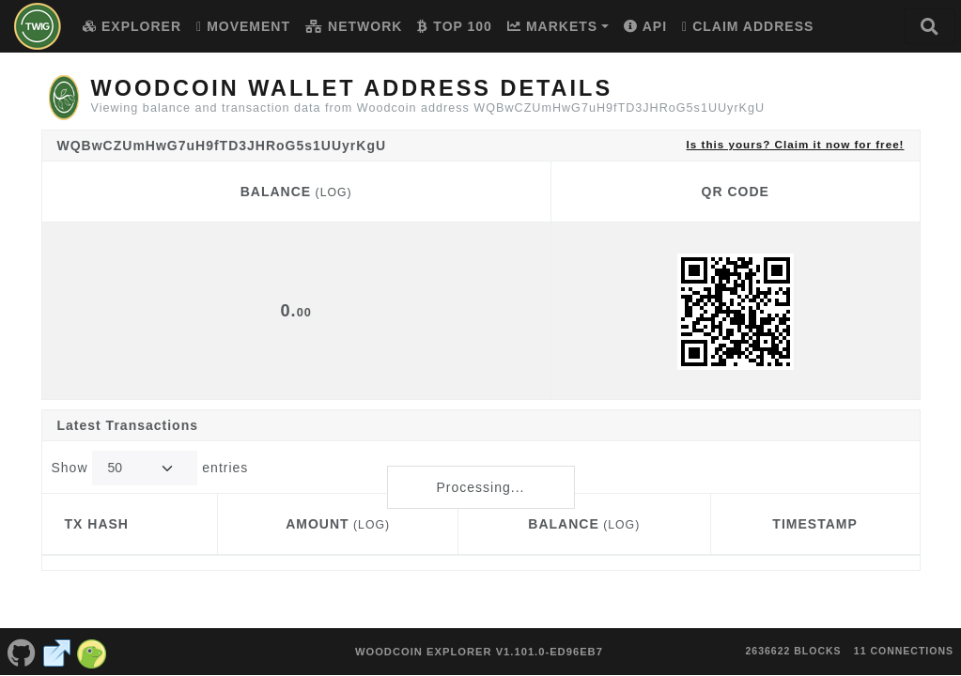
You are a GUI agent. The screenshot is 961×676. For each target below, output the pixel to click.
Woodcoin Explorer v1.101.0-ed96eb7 (479, 642)
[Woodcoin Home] (37, 26)
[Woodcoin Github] (22, 642)
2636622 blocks (793, 641)
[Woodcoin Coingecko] (92, 642)
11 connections (903, 641)
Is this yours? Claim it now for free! (796, 144)
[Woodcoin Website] (57, 642)
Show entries (150, 468)
